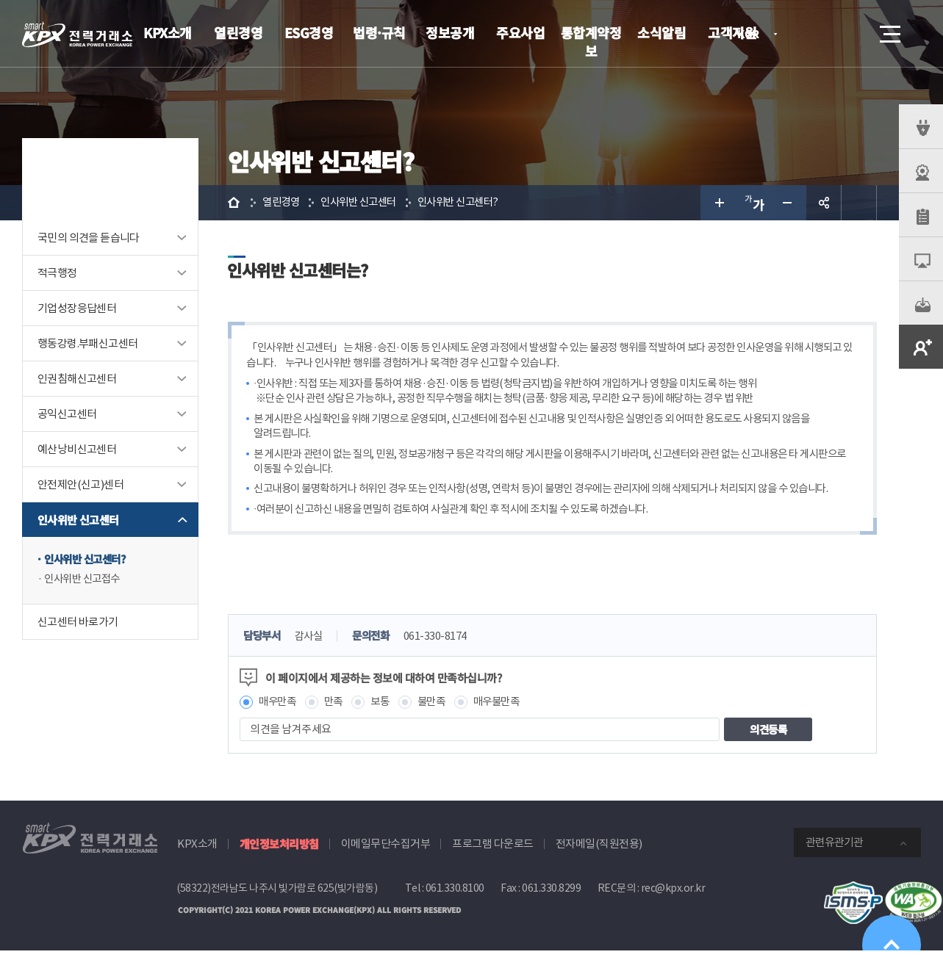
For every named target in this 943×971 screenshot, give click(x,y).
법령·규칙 (379, 32)
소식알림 (661, 32)
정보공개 (450, 32)
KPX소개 (167, 32)
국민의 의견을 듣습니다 (88, 238)
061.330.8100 (455, 909)
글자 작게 (788, 202)
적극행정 (57, 273)
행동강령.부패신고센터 (87, 343)
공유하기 (824, 202)
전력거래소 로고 (77, 34)
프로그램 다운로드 (493, 865)
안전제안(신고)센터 (80, 484)
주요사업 (520, 32)
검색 (849, 34)
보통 (385, 722)
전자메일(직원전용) (599, 865)
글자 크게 (718, 202)
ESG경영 (309, 32)
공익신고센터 (66, 414)
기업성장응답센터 (76, 308)
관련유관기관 (834, 863)
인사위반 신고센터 (78, 519)
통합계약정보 (591, 41)
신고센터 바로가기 (77, 622)
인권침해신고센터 (76, 379)
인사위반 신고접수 (85, 580)
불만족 (438, 722)
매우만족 (278, 722)
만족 (337, 722)
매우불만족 (506, 722)
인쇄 (859, 202)
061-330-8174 (443, 657)
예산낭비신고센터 (76, 449)
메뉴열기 (888, 30)
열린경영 (238, 32)
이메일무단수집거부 (386, 865)
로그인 (807, 34)
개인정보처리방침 (279, 865)
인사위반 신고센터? (88, 559)
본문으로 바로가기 (0, 0)
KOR (752, 35)
